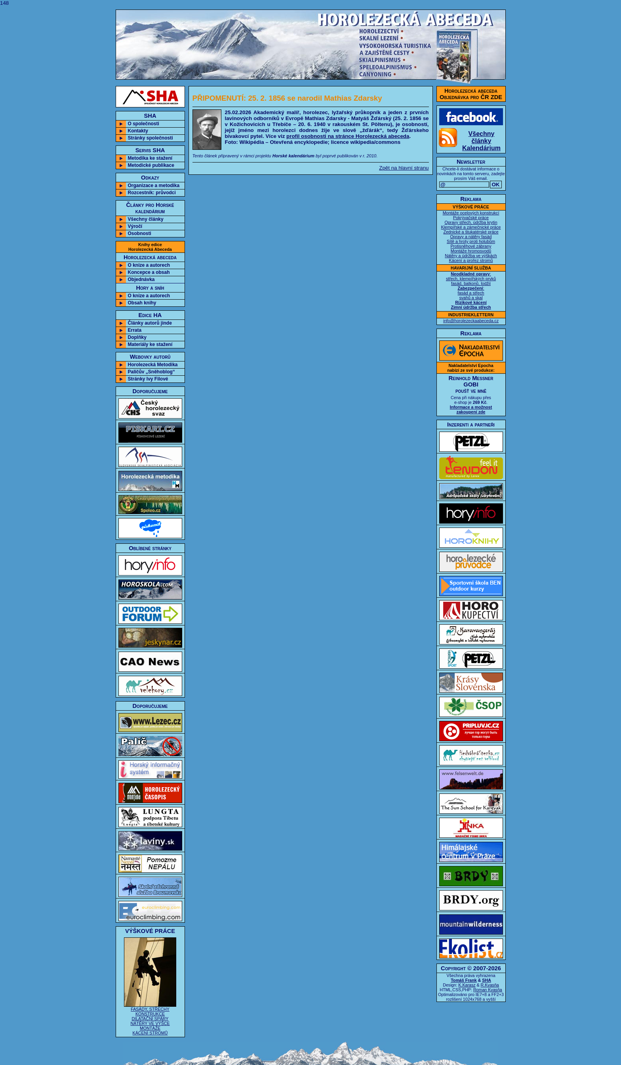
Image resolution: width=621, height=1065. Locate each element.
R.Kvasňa (490, 985)
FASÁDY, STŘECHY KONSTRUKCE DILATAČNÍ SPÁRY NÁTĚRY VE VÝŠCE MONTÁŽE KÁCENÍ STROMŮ (150, 1019)
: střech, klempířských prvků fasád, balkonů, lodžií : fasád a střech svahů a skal (471, 291)
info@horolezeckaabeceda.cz (471, 320)
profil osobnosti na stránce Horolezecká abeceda (347, 136)
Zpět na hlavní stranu (404, 168)
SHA (486, 980)
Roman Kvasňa (487, 989)
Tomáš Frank (464, 980)
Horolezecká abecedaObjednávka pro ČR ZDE (471, 94)
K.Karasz (466, 985)
